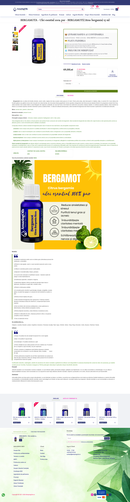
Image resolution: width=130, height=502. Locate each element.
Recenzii (70, 94)
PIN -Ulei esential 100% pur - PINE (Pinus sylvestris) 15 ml (22, 417)
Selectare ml (67, 79)
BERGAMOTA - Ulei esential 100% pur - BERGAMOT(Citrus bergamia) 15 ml (28, 436)
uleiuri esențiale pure (43, 2)
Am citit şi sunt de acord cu (80, 442)
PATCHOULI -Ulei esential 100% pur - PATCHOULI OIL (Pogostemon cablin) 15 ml (108, 417)
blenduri (52, 2)
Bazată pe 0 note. (76, 62)
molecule (90, 2)
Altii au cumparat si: (70, 393)
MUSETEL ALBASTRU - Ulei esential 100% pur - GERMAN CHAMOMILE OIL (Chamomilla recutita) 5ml (44, 417)
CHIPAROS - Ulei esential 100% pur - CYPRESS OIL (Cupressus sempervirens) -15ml (87, 417)
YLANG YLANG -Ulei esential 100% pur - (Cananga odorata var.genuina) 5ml (65, 417)
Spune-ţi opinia (86, 62)
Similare (56, 393)
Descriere (60, 94)
